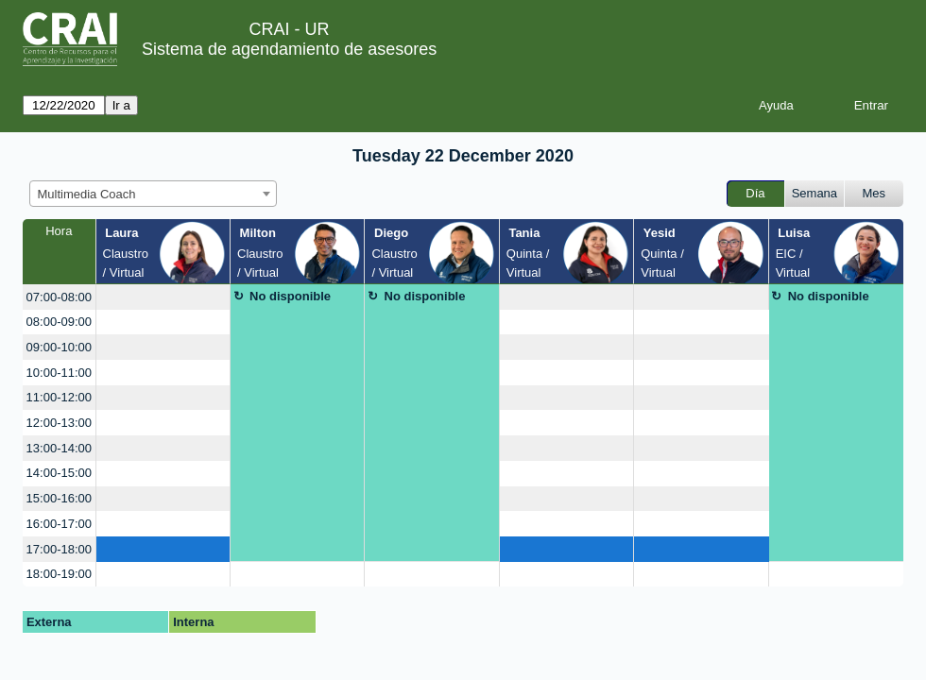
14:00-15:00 (59, 473)
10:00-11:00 (59, 373)
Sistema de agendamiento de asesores (289, 49)
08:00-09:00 (59, 321)
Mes (874, 193)
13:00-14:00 (59, 448)
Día (755, 193)
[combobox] (153, 193)
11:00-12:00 (59, 397)
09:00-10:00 (59, 347)
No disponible (290, 296)
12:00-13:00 (59, 423)
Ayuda (776, 105)
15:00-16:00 (59, 498)
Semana (814, 193)
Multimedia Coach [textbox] (87, 194)
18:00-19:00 (59, 574)
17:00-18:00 (59, 549)
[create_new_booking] (163, 297)
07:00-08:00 (59, 297)
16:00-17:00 (59, 524)
